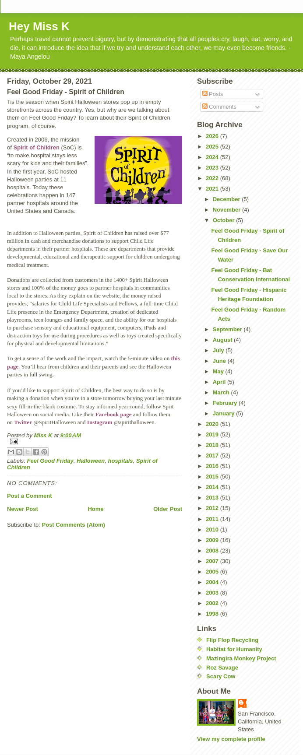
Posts (212, 94)
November (227, 209)
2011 (213, 519)
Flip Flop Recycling (232, 640)
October (224, 220)
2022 (213, 178)
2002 (213, 603)
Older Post (167, 509)
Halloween (91, 460)
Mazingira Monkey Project (241, 658)
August (223, 340)
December (227, 199)
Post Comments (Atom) (73, 524)
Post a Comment (29, 496)
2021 (213, 188)
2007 (213, 561)
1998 (213, 613)
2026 (213, 136)
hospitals (120, 460)
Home (95, 509)
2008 (213, 550)
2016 (213, 466)
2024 (213, 157)
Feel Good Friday (50, 460)
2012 (213, 508)
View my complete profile (231, 739)
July (219, 350)
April (220, 382)
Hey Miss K (39, 26)
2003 (213, 592)
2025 (213, 146)
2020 (213, 424)
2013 (213, 497)
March (222, 392)
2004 (213, 582)
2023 (213, 167)
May (219, 371)
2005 (213, 571)
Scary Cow (220, 676)
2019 (213, 434)
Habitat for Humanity (234, 649)
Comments (219, 106)
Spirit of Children (36, 147)
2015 (213, 476)
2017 (213, 455)
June (220, 361)
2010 (213, 529)
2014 (213, 487)
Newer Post (22, 509)
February (226, 403)
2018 (213, 445)
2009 (213, 540)
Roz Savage (222, 667)
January (224, 413)
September (228, 329)
